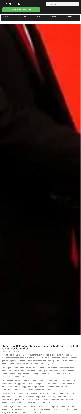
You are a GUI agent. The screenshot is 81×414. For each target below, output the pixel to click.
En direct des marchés (9, 343)
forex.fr (11, 4)
